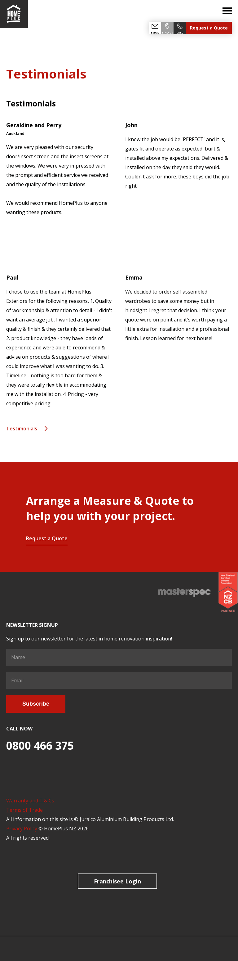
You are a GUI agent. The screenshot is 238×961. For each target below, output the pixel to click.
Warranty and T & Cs (30, 800)
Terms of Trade (24, 809)
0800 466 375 (40, 745)
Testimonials (21, 428)
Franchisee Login (117, 881)
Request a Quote (209, 28)
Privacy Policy (21, 828)
